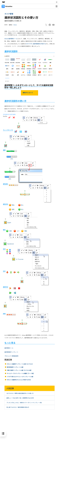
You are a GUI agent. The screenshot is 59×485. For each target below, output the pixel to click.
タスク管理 (9, 14)
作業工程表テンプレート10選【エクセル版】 (19, 370)
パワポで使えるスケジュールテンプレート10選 (20, 376)
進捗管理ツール (9, 348)
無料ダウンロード (29, 93)
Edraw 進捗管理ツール (11, 39)
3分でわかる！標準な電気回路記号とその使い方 (19, 393)
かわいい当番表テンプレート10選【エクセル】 (20, 364)
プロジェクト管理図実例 (11, 356)
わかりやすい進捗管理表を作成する (36, 44)
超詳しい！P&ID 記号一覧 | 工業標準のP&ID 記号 (20, 398)
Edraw (15, 25)
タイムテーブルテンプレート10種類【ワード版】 (20, 373)
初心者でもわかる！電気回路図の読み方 (17, 407)
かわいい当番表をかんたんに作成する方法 (19, 380)
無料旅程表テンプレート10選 (15, 367)
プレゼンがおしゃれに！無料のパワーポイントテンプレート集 (24, 402)
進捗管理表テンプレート (11, 352)
